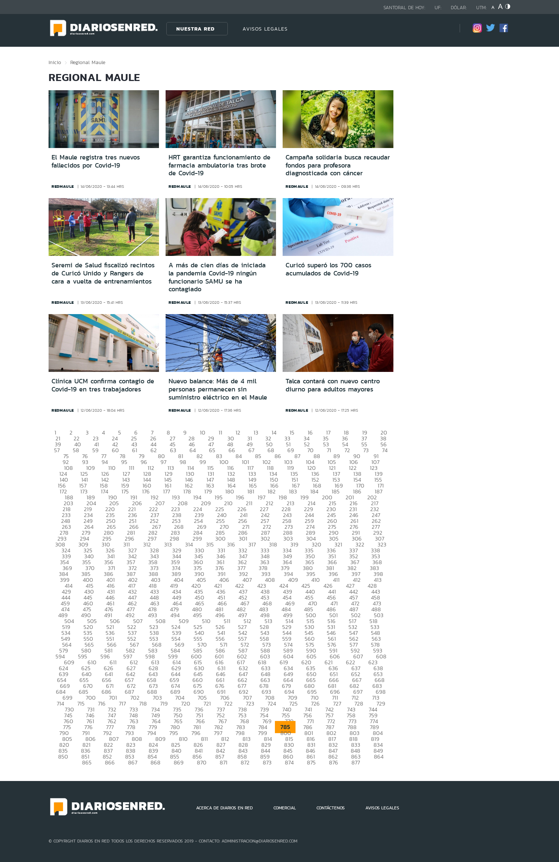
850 (63, 756)
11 (220, 432)
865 (87, 762)
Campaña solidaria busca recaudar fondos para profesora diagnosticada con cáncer (338, 165)
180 (229, 491)
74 (385, 450)
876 (333, 762)
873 (267, 762)
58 (76, 450)
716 (102, 703)
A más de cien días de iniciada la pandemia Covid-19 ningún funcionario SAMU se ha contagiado (217, 277)
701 (113, 697)
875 (311, 762)
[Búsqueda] (443, 28)
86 (278, 456)
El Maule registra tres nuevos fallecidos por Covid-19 (96, 161)
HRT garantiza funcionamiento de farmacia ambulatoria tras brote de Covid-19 (219, 165)
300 (220, 538)
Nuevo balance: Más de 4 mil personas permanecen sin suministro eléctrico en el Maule (218, 389)
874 (289, 762)
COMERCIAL (284, 808)
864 (378, 756)
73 (366, 450)
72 (347, 450)
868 (155, 762)
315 (210, 544)
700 (91, 697)
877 (355, 762)
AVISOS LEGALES (265, 28)
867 (132, 762)
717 (122, 703)
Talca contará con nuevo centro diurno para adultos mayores (333, 385)
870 (201, 762)
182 (272, 491)
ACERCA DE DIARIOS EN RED (224, 808)
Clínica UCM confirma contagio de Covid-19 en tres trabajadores (103, 385)
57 (57, 450)
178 (187, 491)
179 (208, 491)
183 (293, 491)
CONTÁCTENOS (330, 808)
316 (231, 544)
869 (179, 762)
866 (110, 762)
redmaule (63, 186)
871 (223, 762)
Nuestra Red (195, 29)
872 (245, 762)
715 (81, 703)
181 (250, 491)
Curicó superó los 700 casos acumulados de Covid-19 (328, 269)
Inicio (55, 62)
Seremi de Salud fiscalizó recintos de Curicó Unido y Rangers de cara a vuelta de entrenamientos (103, 273)
